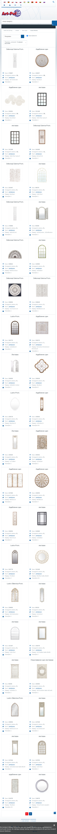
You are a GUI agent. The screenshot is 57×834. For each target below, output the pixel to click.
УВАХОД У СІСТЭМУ (10, 5)
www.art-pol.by (8, 30)
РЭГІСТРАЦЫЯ (16, 5)
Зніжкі (17, 30)
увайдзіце (12, 77)
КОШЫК (21, 5)
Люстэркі (24, 30)
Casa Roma (34, 30)
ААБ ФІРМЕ (25, 821)
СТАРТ (5, 5)
